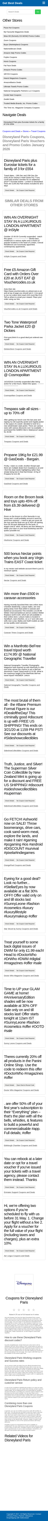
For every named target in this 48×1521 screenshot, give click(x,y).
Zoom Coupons (10, 40)
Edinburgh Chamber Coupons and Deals (20, 1145)
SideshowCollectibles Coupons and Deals (21, 751)
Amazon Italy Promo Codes (15, 53)
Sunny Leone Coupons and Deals (17, 1043)
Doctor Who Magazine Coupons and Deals (21, 976)
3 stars (24, 1309)
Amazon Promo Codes (13, 70)
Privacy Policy (12, 1516)
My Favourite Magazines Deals (16, 32)
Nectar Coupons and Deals (15, 580)
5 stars (33, 1309)
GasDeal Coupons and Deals (16, 484)
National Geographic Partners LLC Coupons (22, 91)
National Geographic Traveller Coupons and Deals (22, 686)
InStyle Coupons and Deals (15, 256)
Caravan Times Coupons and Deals (18, 633)
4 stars (28, 1309)
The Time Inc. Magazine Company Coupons (22, 108)
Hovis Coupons (10, 61)
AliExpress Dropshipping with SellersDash (20, 1517)
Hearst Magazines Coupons (15, 78)
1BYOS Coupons (11, 74)
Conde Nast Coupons (12, 95)
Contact (38, 1514)
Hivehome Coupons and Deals (16, 540)
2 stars (19, 1309)
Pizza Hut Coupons (11, 28)
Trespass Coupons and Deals (16, 442)
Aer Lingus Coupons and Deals (16, 1256)
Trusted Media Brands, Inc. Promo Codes (21, 103)
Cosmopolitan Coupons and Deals (18, 395)
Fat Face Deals (10, 66)
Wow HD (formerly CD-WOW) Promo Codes (22, 36)
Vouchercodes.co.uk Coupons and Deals (20, 309)
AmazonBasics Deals (12, 82)
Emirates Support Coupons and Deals (19, 1192)
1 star (14, 1309)
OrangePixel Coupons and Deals (17, 865)
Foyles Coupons (10, 57)
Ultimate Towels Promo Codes (16, 87)
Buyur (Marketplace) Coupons (16, 45)
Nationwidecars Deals (13, 49)
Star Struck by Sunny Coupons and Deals (21, 929)
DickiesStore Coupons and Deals (17, 349)
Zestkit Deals (9, 99)
